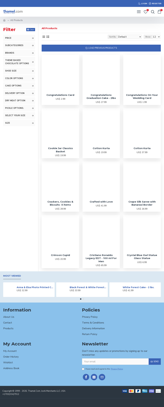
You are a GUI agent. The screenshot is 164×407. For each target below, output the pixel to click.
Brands (9, 53)
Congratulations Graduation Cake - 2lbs (101, 96)
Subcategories (14, 45)
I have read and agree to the (102, 368)
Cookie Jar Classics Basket (60, 150)
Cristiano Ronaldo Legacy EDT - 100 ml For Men (101, 258)
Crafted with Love (101, 201)
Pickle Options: (14, 108)
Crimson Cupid (60, 255)
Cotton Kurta (101, 148)
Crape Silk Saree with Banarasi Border (142, 203)
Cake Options (13, 85)
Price (8, 38)
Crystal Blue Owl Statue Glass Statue (142, 257)
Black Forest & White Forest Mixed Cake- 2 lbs (88, 287)
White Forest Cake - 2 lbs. (138, 287)
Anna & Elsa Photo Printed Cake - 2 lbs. (35, 287)
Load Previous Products (102, 48)
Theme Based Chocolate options (17, 62)
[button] (80, 299)
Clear (31, 29)
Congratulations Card (60, 94)
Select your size (15, 115)
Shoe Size (10, 70)
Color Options (14, 78)
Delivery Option (15, 93)
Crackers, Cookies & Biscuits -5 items (60, 203)
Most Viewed (12, 276)
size (7, 123)
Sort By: (112, 37)
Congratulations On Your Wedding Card (142, 96)
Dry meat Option (15, 100)
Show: (148, 37)
